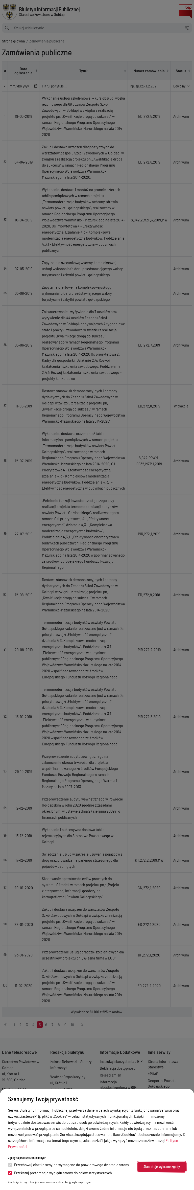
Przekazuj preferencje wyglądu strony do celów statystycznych (60, 1172)
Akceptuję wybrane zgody (161, 1166)
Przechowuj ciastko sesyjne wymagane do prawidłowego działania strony (68, 1164)
